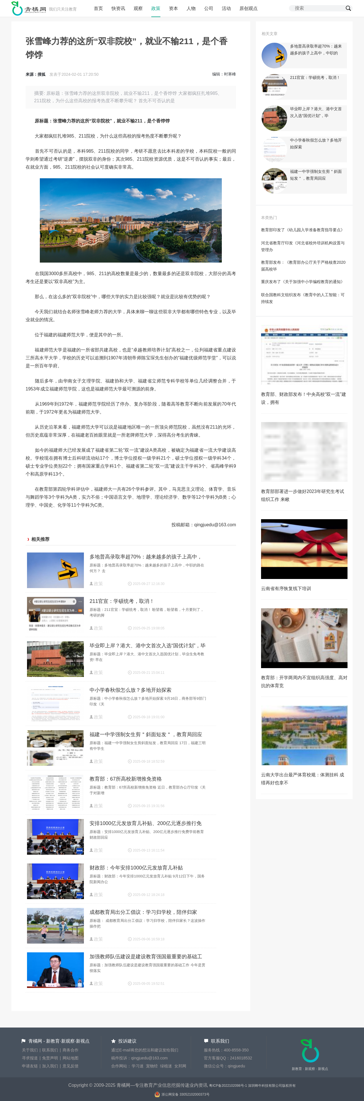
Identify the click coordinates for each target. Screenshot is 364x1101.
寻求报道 (30, 1058)
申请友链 (30, 1066)
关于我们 (30, 1050)
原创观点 (248, 8)
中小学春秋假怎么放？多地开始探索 (130, 690)
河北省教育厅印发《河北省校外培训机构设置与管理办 (303, 246)
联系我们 (50, 1050)
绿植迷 (166, 1066)
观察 (138, 8)
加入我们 (50, 1066)
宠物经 (152, 1066)
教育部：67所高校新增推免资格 (126, 779)
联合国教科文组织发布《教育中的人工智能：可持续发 (303, 298)
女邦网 (180, 1066)
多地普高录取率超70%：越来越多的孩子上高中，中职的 (146, 557)
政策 (155, 8)
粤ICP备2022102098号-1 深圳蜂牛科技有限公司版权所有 (252, 1086)
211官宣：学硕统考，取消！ (122, 601)
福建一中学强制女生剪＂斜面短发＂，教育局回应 (146, 734)
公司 (208, 8)
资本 (173, 8)
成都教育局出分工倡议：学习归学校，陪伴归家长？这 (143, 912)
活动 (226, 8)
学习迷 (138, 1066)
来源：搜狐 (36, 74)
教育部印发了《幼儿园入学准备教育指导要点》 (303, 230)
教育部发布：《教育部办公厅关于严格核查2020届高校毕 (303, 265)
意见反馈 (70, 1066)
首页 (98, 8)
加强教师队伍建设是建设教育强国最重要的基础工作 (146, 957)
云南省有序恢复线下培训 (286, 588)
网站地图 (70, 1058)
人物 (191, 8)
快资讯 (118, 8)
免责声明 (50, 1058)
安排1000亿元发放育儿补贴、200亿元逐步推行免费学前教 (146, 824)
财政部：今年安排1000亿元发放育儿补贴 (136, 868)
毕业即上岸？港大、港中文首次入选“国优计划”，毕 (148, 645)
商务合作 (70, 1050)
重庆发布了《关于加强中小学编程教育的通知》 (303, 281)
